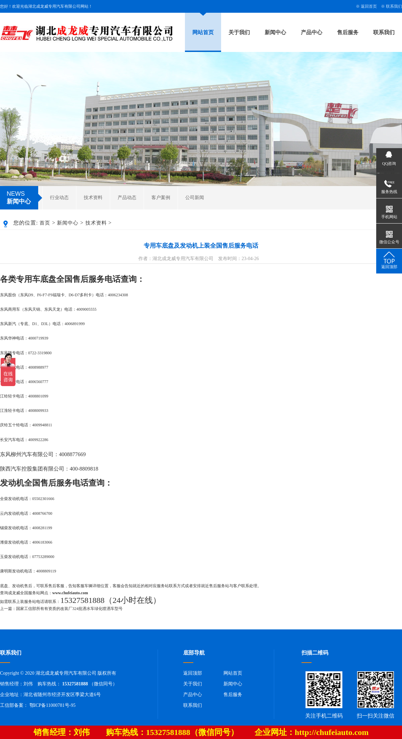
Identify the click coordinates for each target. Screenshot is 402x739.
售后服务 (347, 32)
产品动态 (127, 197)
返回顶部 (192, 673)
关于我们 (239, 32)
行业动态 (59, 197)
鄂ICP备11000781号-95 (52, 705)
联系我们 (394, 6)
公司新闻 (194, 197)
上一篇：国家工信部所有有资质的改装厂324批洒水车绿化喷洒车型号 (61, 608)
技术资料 (93, 197)
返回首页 (369, 6)
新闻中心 (275, 32)
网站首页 (203, 32)
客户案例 (160, 197)
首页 (45, 223)
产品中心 (311, 32)
